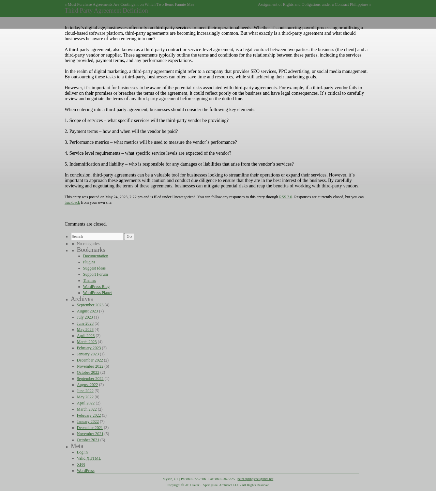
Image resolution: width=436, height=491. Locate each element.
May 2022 (85, 397)
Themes (89, 280)
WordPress (86, 470)
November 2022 (90, 366)
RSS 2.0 (285, 197)
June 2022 (85, 390)
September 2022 (90, 378)
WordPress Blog (96, 286)
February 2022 (89, 415)
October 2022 (88, 372)
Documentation (95, 256)
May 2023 (85, 329)
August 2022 (87, 384)
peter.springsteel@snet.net (255, 479)
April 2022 (86, 403)
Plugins (89, 262)
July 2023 (85, 317)
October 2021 (88, 440)
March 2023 (87, 341)
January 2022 (88, 421)
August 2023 (87, 311)
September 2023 (90, 305)
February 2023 (89, 348)
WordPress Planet (97, 292)
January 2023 (88, 354)
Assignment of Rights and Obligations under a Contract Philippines (313, 4)
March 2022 (87, 409)
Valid (89, 458)
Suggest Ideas (94, 268)
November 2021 (90, 433)
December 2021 (90, 427)
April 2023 (86, 335)
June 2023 (85, 323)
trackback (72, 202)
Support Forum (95, 274)
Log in (82, 452)
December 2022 (90, 360)
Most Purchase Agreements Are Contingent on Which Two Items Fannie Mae (131, 4)
